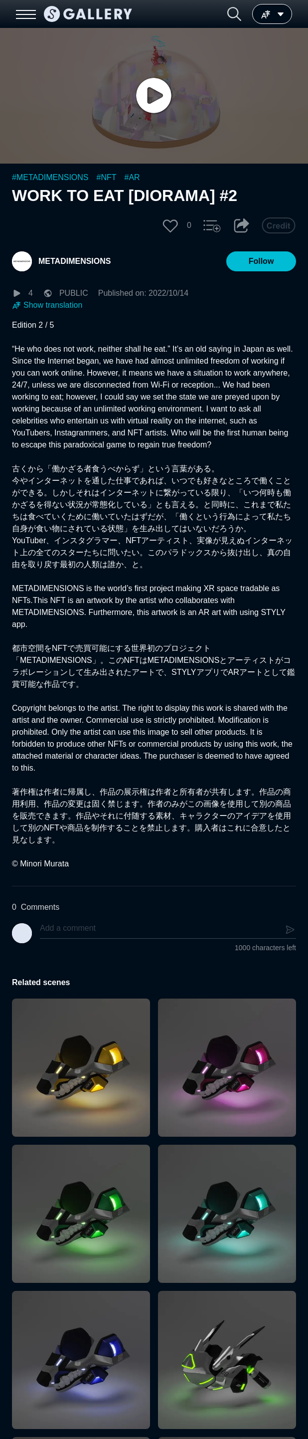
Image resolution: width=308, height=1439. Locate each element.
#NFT (107, 177)
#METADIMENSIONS (50, 177)
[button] (234, 14)
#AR (132, 177)
